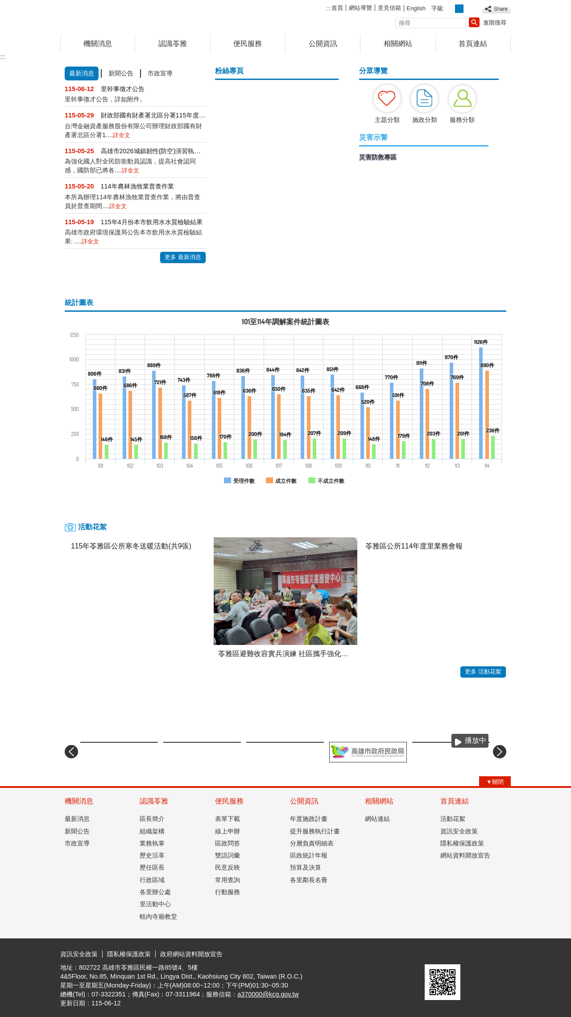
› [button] (499, 751)
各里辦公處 (155, 892)
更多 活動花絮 (483, 671)
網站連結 (377, 818)
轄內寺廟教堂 (158, 916)
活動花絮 (452, 818)
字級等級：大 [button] (469, 9)
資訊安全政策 (459, 831)
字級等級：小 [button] (450, 9)
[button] (474, 22)
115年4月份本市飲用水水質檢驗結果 (152, 222)
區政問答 (227, 843)
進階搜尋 (494, 22)
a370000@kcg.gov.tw (268, 994)
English (416, 8)
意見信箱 (389, 7)
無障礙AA (478, 953)
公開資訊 (323, 43)
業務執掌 (152, 843)
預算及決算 (305, 867)
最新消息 (77, 818)
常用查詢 (227, 879)
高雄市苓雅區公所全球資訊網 (135, 15)
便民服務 (247, 43)
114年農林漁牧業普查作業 (137, 186)
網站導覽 (360, 7)
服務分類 (462, 119)
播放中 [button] (475, 740)
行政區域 (152, 879)
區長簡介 (152, 818)
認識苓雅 (172, 43)
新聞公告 (77, 831)
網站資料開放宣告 (465, 855)
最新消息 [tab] (81, 73)
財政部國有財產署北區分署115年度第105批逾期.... (153, 115)
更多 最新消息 (183, 257)
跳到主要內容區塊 (4, 4)
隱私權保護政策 (462, 843)
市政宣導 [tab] (160, 73)
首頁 (337, 7)
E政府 (434, 953)
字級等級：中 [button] (459, 8)
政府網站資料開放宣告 (191, 954)
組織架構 (152, 831)
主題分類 (387, 119)
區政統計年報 (308, 855)
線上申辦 (227, 831)
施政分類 (424, 119)
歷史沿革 (152, 855)
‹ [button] (71, 751)
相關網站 (398, 43)
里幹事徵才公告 (123, 88)
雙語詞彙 (227, 855)
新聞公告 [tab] (120, 73)
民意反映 (227, 867)
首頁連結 (473, 43)
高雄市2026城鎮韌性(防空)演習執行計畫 (153, 151)
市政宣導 (77, 843)
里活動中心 (155, 904)
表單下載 (227, 818)
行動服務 (227, 892)
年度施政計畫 (308, 818)
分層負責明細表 (312, 843)
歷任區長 (152, 867)
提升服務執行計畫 (315, 831)
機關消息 (97, 43)
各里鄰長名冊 (308, 879)
